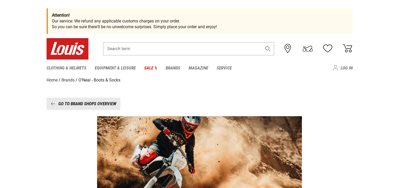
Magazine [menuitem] (198, 67)
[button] (268, 49)
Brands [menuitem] (173, 67)
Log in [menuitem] (347, 67)
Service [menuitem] (224, 67)
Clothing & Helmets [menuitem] (66, 67)
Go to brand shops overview (83, 103)
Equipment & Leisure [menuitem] (115, 67)
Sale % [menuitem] (150, 67)
